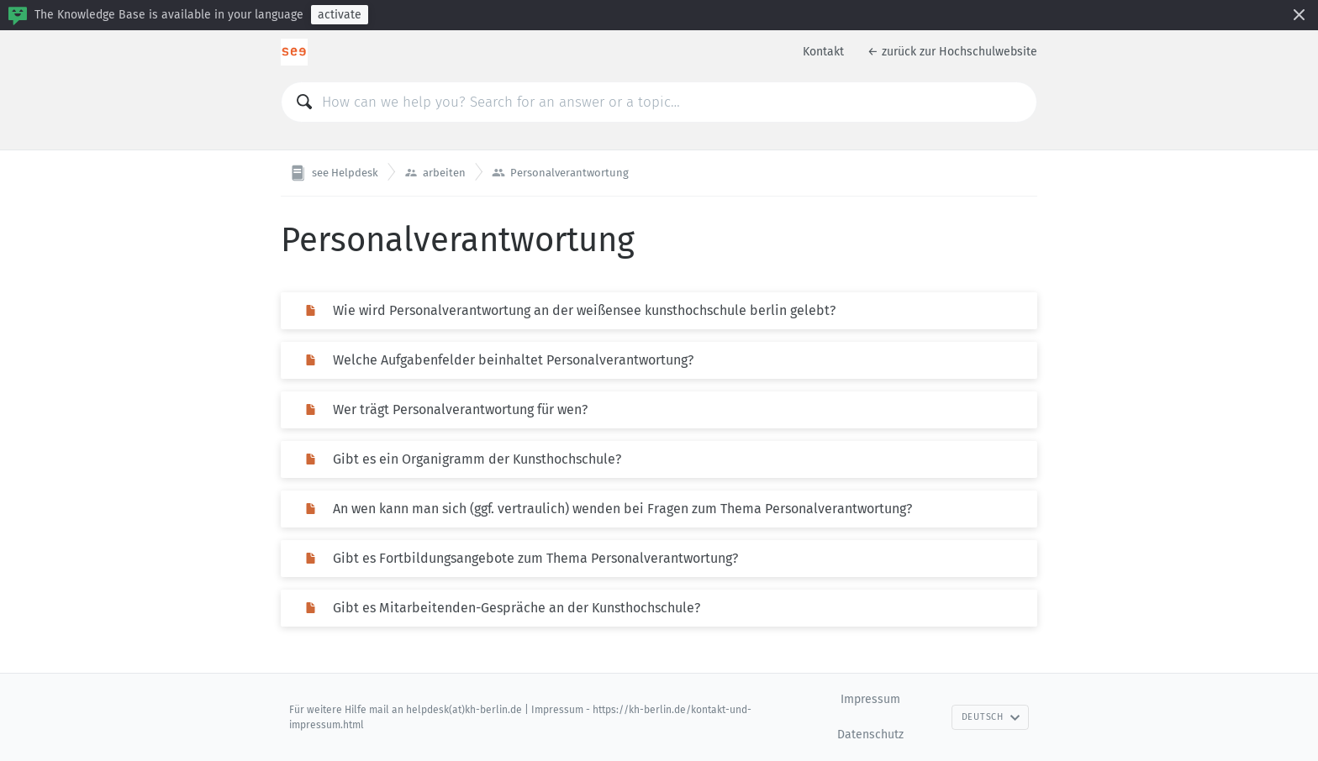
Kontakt (823, 52)
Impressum (870, 699)
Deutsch (991, 716)
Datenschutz (870, 734)
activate (339, 15)
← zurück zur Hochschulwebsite (952, 52)
